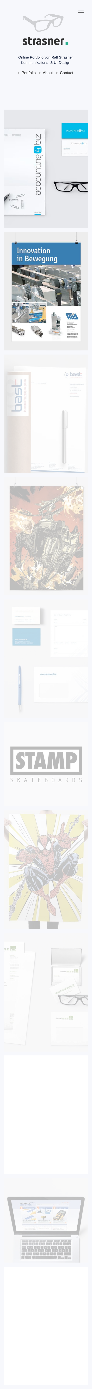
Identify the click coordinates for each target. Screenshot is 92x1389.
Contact (66, 73)
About (48, 73)
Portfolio (29, 73)
